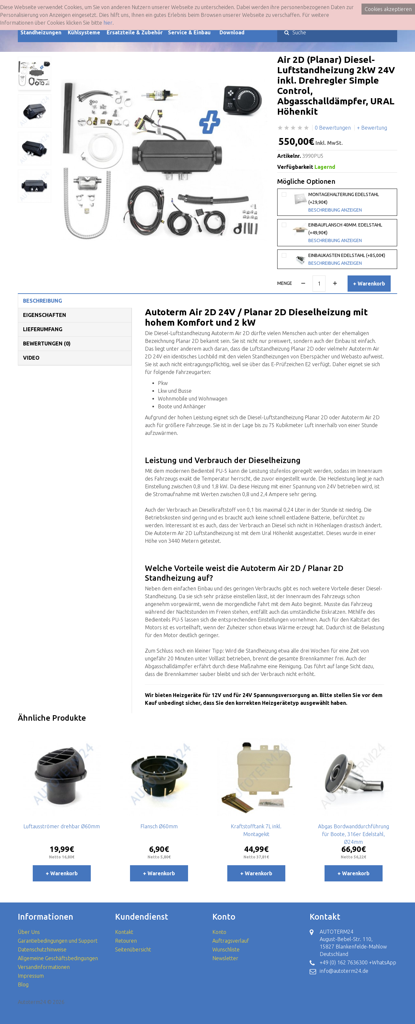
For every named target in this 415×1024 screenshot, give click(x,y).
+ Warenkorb (369, 283)
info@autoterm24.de (344, 971)
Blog (23, 984)
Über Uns (29, 932)
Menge (284, 283)
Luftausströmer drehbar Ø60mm (61, 826)
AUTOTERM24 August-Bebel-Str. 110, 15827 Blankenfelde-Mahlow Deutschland (353, 943)
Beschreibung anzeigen (335, 210)
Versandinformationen (44, 967)
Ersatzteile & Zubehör (135, 32)
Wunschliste (226, 949)
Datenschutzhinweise (42, 949)
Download (231, 32)
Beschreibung (42, 301)
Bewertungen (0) (47, 343)
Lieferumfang (42, 329)
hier (108, 23)
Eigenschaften (44, 315)
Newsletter (225, 958)
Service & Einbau (189, 32)
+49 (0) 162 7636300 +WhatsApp (358, 962)
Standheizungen (40, 32)
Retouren (126, 941)
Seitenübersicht (133, 949)
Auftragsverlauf (230, 941)
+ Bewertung (372, 128)
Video (31, 358)
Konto (219, 932)
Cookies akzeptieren (388, 9)
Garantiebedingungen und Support (58, 941)
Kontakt (124, 932)
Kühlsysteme (84, 32)
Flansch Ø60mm (159, 826)
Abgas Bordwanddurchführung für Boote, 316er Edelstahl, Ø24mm (353, 834)
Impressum (31, 976)
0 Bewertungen (333, 128)
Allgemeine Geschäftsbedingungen (58, 958)
